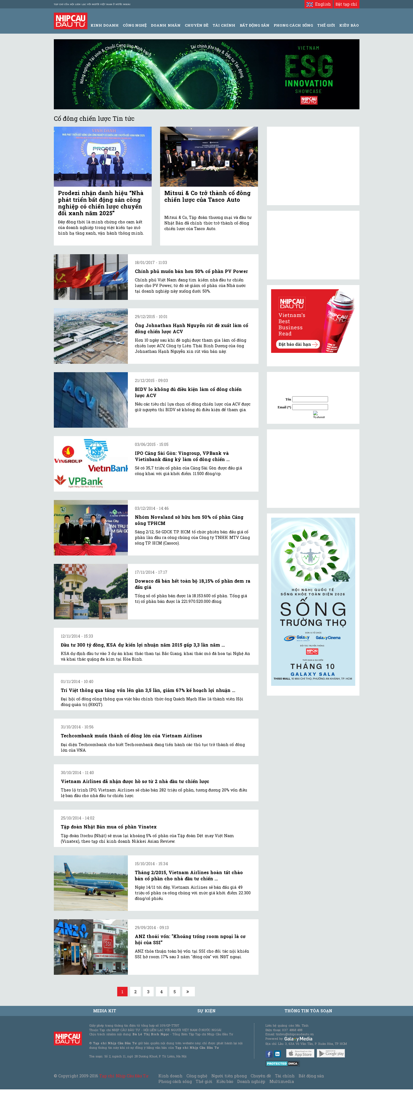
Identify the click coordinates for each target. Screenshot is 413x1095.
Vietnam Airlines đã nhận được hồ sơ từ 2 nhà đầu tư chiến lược (135, 781)
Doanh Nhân (165, 25)
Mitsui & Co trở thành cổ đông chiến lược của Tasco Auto (207, 196)
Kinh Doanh (105, 25)
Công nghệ (196, 1075)
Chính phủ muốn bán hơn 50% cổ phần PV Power (191, 271)
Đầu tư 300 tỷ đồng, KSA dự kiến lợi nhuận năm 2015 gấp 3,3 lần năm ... (143, 645)
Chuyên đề (196, 25)
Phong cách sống (175, 1081)
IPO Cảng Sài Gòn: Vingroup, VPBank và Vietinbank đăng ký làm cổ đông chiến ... (182, 456)
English (318, 4)
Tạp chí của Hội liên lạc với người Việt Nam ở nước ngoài (92, 4)
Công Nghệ (135, 25)
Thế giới (326, 25)
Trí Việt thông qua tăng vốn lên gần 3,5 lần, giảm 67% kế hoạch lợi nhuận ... (148, 690)
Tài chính (285, 1075)
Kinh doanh (170, 1075)
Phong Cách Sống (293, 25)
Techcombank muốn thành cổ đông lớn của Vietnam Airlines (131, 736)
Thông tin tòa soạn (309, 1010)
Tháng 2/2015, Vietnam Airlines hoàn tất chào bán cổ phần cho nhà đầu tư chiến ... (189, 875)
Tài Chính (224, 25)
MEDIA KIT (104, 1010)
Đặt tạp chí (346, 4)
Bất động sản (254, 25)
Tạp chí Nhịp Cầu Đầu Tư (123, 1075)
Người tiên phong (229, 1075)
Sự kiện (206, 1010)
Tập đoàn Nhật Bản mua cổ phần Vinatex (109, 827)
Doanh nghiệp (251, 1081)
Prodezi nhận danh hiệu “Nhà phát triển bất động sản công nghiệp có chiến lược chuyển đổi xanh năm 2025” (101, 203)
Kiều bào (224, 1081)
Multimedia (281, 1081)
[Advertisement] (313, 469)
